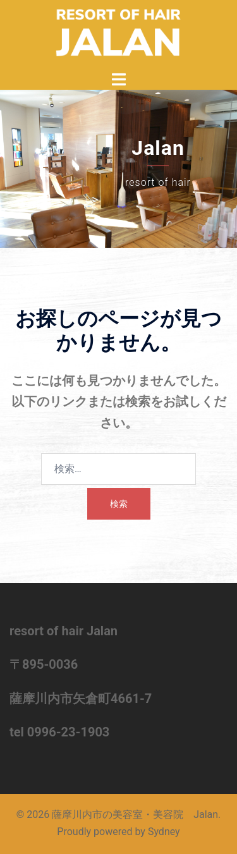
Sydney (164, 832)
